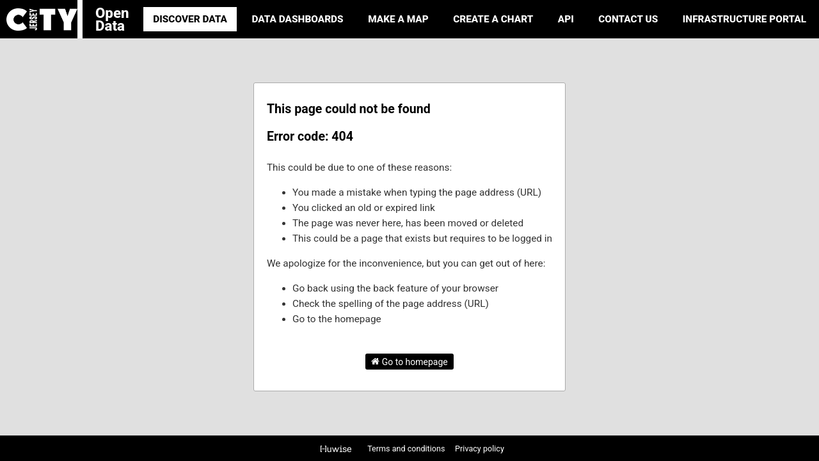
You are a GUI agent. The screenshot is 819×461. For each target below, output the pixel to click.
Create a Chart (493, 19)
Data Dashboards (297, 19)
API (566, 19)
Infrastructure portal (744, 19)
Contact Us (628, 19)
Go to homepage (409, 361)
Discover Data (190, 19)
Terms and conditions (407, 448)
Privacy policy (479, 448)
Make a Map (398, 19)
